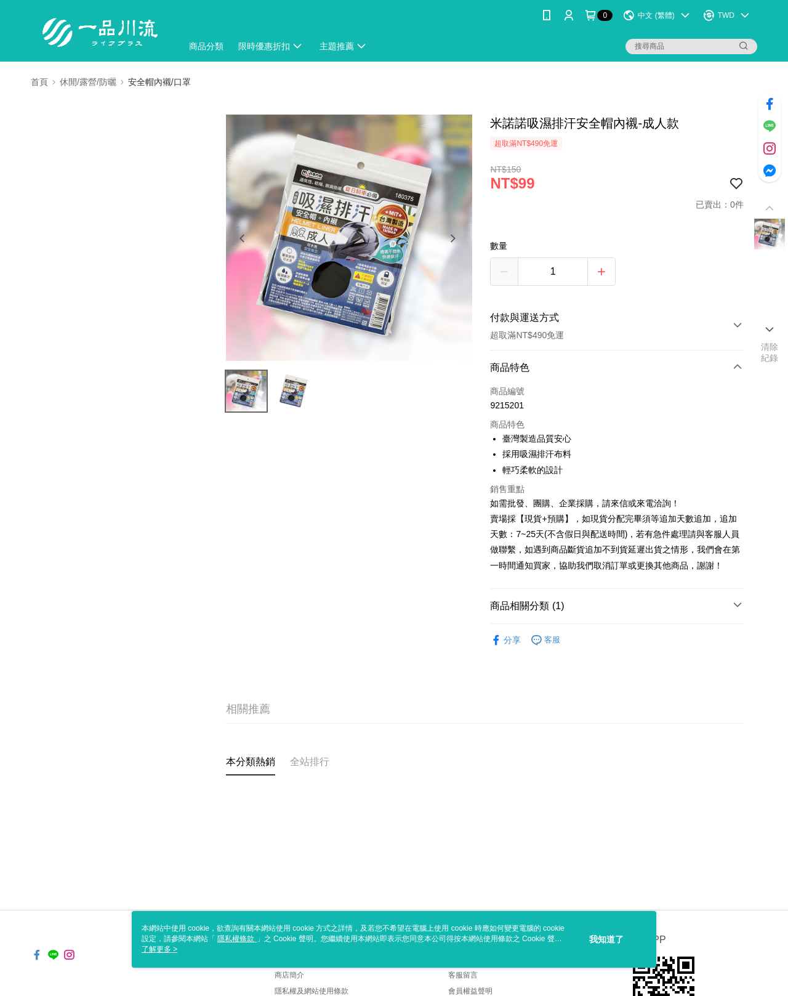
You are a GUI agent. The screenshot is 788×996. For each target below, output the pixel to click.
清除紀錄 (770, 352)
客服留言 (463, 975)
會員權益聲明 (470, 991)
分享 (505, 640)
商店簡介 (289, 975)
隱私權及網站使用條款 (311, 991)
